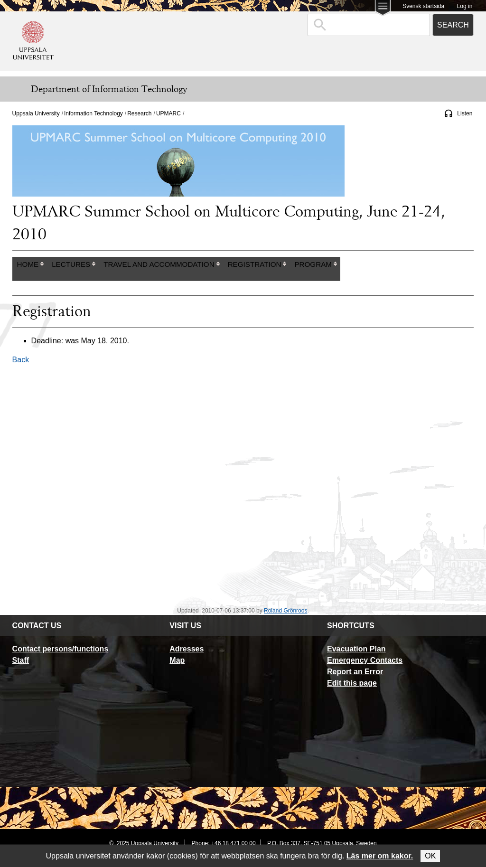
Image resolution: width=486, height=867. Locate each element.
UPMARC (168, 113)
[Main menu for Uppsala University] (383, 9)
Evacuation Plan (356, 649)
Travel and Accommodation (158, 264)
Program (312, 264)
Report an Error (355, 672)
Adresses (186, 649)
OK (430, 856)
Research (139, 113)
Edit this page (352, 683)
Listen (464, 113)
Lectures (71, 264)
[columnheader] (29, 269)
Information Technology (93, 113)
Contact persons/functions (60, 649)
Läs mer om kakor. (379, 856)
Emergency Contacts (364, 660)
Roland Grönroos (285, 610)
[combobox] (369, 25)
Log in (465, 6)
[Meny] (14, 89)
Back (20, 360)
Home (28, 264)
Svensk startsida (423, 6)
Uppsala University (36, 113)
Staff (20, 660)
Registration (254, 264)
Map (177, 660)
